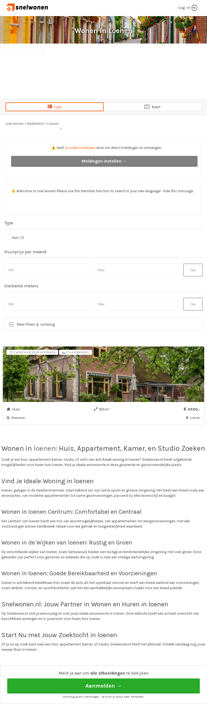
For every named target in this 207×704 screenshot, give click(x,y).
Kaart (152, 107)
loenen (45, 448)
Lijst (55, 107)
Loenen (53, 123)
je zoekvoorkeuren (80, 148)
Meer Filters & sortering (36, 324)
